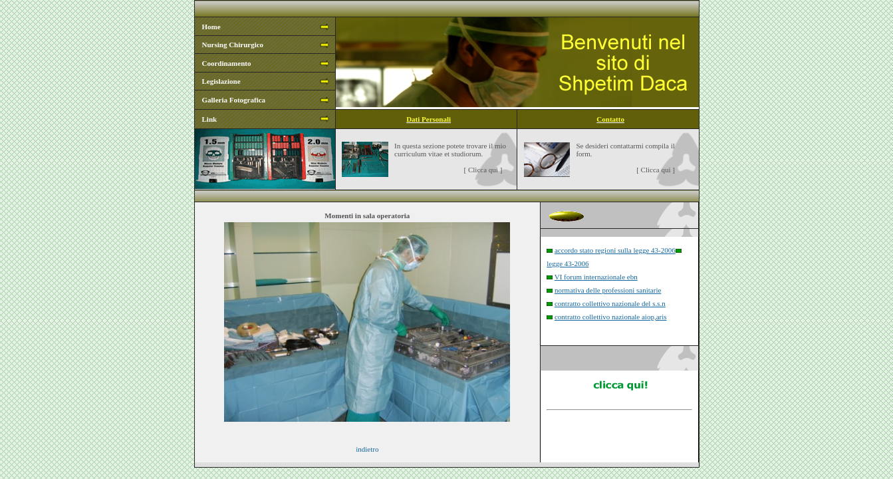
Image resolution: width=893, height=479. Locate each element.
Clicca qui (483, 170)
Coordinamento (226, 63)
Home (211, 27)
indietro (367, 449)
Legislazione (221, 81)
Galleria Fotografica (234, 100)
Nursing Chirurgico (233, 45)
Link (209, 119)
